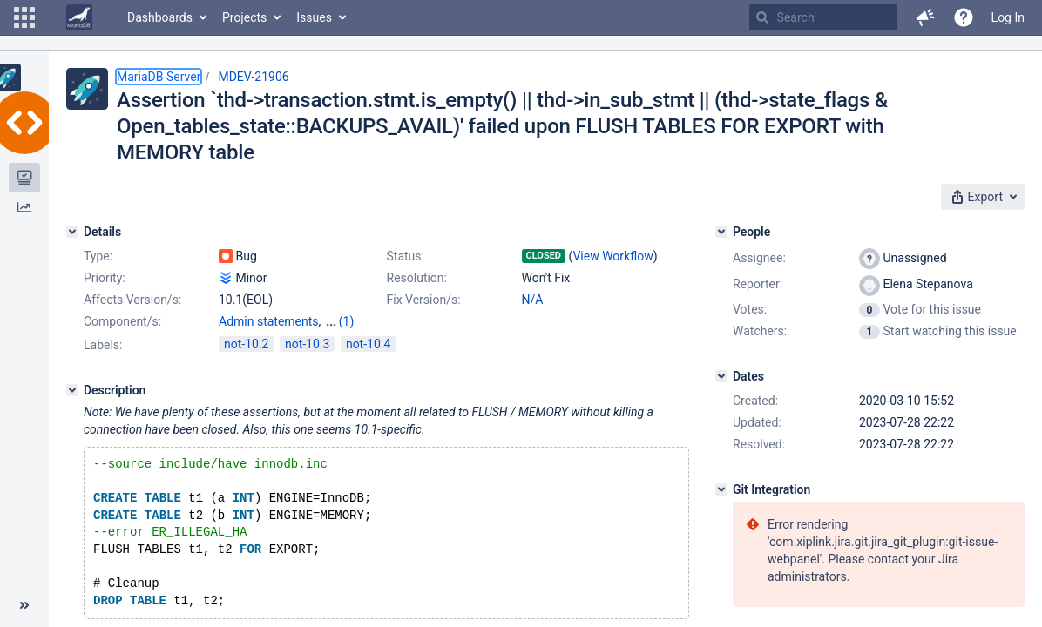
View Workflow (612, 256)
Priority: (104, 278)
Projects (244, 17)
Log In (1008, 17)
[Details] (72, 232)
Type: (98, 256)
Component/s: (122, 321)
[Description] (72, 390)
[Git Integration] (721, 489)
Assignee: (759, 258)
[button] (24, 17)
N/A (533, 300)
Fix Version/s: (424, 300)
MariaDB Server (158, 77)
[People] (721, 232)
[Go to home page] (79, 17)
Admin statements (269, 321)
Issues (314, 17)
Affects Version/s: (132, 300)
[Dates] (721, 376)
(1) (347, 321)
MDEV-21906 (253, 77)
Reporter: (757, 284)
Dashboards (160, 17)
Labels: (103, 345)
